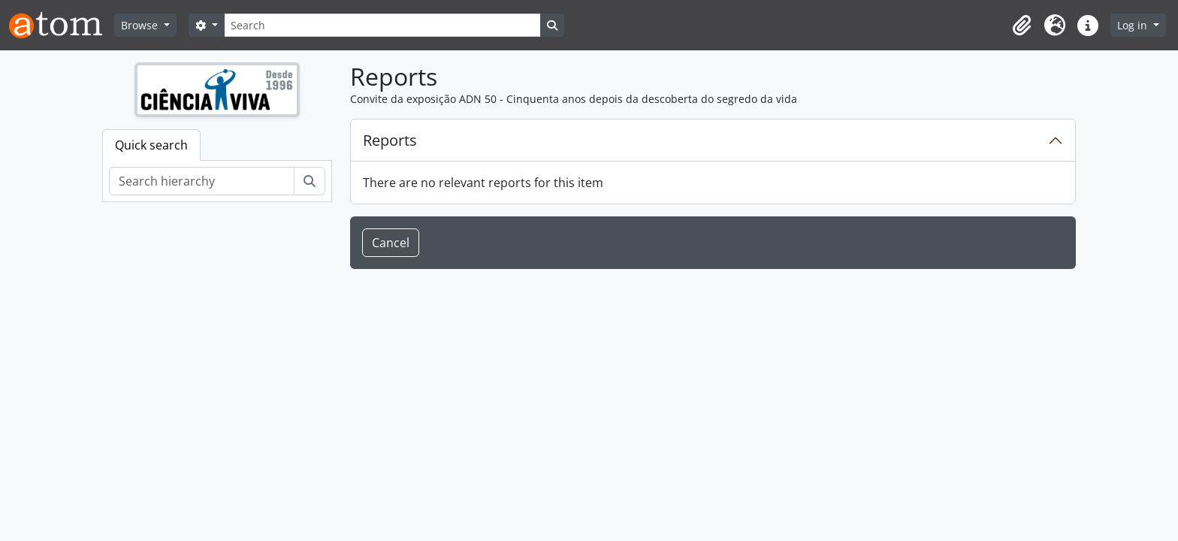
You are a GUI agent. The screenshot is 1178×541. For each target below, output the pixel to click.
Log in (1133, 25)
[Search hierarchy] (201, 181)
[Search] (382, 25)
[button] (1021, 25)
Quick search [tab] (151, 145)
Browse (141, 25)
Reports (390, 140)
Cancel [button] (390, 242)
